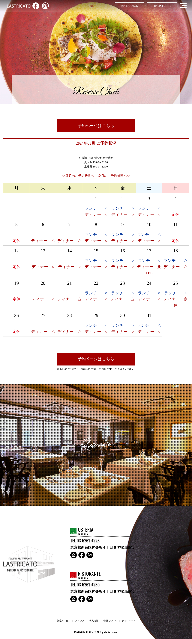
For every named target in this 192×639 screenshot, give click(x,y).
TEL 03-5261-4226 (85, 540)
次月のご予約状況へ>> (114, 176)
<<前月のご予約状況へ (78, 176)
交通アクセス (63, 620)
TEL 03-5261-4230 (85, 584)
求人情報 (93, 620)
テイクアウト (128, 620)
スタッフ (79, 620)
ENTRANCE (129, 5)
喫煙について (110, 620)
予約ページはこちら (96, 126)
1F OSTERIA (162, 5)
